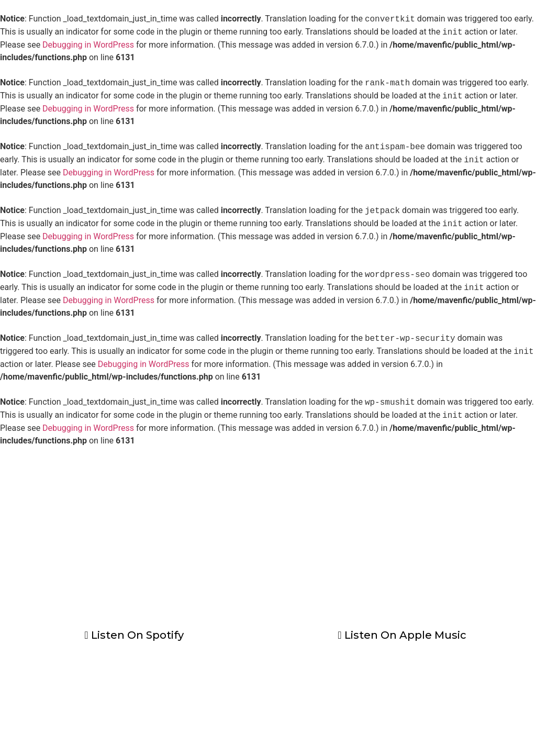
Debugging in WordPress (88, 45)
